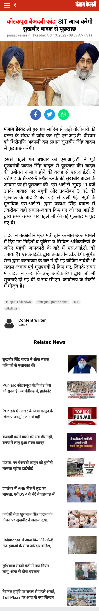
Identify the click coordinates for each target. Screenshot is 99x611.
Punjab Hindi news (18, 302)
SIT (76, 302)
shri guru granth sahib (52, 302)
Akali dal (12, 308)
